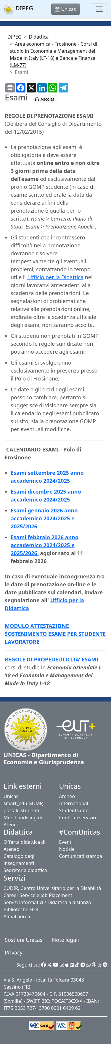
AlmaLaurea (17, 916)
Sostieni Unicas (23, 939)
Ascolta (44, 99)
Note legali (65, 939)
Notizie (67, 849)
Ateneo (67, 796)
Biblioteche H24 (21, 909)
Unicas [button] (65, 9)
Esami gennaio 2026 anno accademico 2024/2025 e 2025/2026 (44, 518)
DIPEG (14, 37)
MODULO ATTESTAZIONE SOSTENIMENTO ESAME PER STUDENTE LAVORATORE (55, 633)
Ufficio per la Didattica (55, 277)
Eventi (66, 842)
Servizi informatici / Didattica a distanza (47, 902)
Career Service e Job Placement (38, 895)
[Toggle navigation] (99, 9)
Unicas (11, 796)
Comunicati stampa (80, 856)
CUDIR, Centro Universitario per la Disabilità (52, 888)
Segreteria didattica (25, 870)
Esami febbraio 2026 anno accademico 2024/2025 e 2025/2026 (44, 545)
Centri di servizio (77, 817)
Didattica (39, 37)
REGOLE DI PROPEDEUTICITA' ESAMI (51, 659)
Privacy (13, 952)
